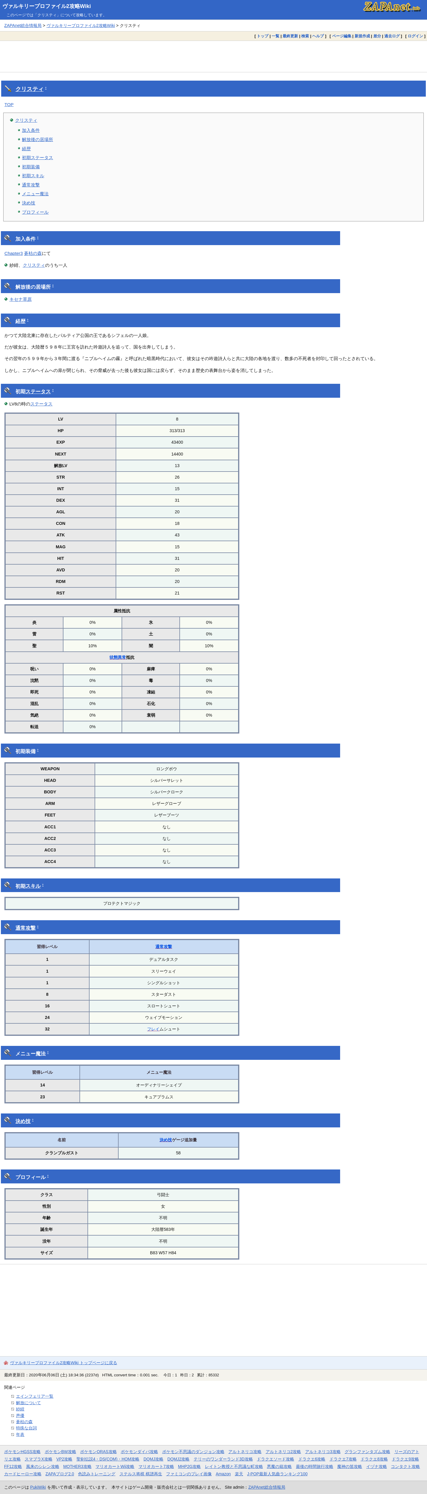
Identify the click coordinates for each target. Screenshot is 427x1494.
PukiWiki (38, 1487)
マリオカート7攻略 (156, 1466)
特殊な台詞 (26, 1428)
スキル (33, 886)
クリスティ (29, 89)
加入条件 (31, 130)
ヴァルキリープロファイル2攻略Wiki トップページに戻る (63, 1362)
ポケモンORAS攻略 (98, 1451)
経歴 (26, 148)
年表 (20, 1434)
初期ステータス (37, 157)
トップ (262, 36)
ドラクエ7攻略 (343, 1459)
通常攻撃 (31, 184)
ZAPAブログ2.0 (59, 1473)
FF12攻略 (13, 1466)
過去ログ (392, 36)
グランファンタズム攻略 (367, 1451)
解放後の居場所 (37, 139)
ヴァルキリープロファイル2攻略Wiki (46, 6)
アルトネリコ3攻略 (323, 1451)
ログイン (415, 36)
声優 (20, 1415)
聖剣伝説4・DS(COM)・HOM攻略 (108, 1459)
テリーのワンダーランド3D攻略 (223, 1459)
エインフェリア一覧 (34, 1396)
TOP (9, 104)
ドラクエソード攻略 (275, 1459)
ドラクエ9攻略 (405, 1459)
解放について (28, 1402)
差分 (377, 36)
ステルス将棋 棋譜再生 (141, 1473)
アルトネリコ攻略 (245, 1451)
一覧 (275, 36)
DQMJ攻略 (153, 1459)
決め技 (28, 202)
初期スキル (33, 175)
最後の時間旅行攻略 (314, 1466)
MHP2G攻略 (189, 1466)
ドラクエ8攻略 (374, 1459)
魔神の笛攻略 (349, 1466)
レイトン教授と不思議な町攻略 (234, 1466)
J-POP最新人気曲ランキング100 (277, 1473)
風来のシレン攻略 (42, 1466)
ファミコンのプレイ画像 (189, 1473)
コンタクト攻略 (405, 1466)
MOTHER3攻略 (77, 1466)
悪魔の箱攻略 (279, 1466)
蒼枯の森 (33, 253)
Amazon (223, 1473)
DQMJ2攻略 (179, 1459)
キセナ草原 (20, 299)
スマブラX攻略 (38, 1459)
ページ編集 (341, 36)
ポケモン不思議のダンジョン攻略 (193, 1451)
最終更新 (290, 36)
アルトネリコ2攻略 (283, 1451)
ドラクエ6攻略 (312, 1459)
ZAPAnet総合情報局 (23, 25)
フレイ (153, 1029)
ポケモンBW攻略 (60, 1451)
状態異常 (117, 657)
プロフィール (35, 212)
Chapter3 (13, 253)
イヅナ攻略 (376, 1466)
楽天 (239, 1473)
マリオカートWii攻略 (114, 1466)
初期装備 (31, 166)
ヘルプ (318, 36)
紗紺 (20, 1409)
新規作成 (362, 36)
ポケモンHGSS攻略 (22, 1451)
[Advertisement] (213, 56)
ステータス (38, 391)
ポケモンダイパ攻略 (139, 1451)
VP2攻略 (64, 1459)
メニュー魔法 (35, 193)
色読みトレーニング (96, 1473)
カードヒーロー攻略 (23, 1473)
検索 (305, 36)
